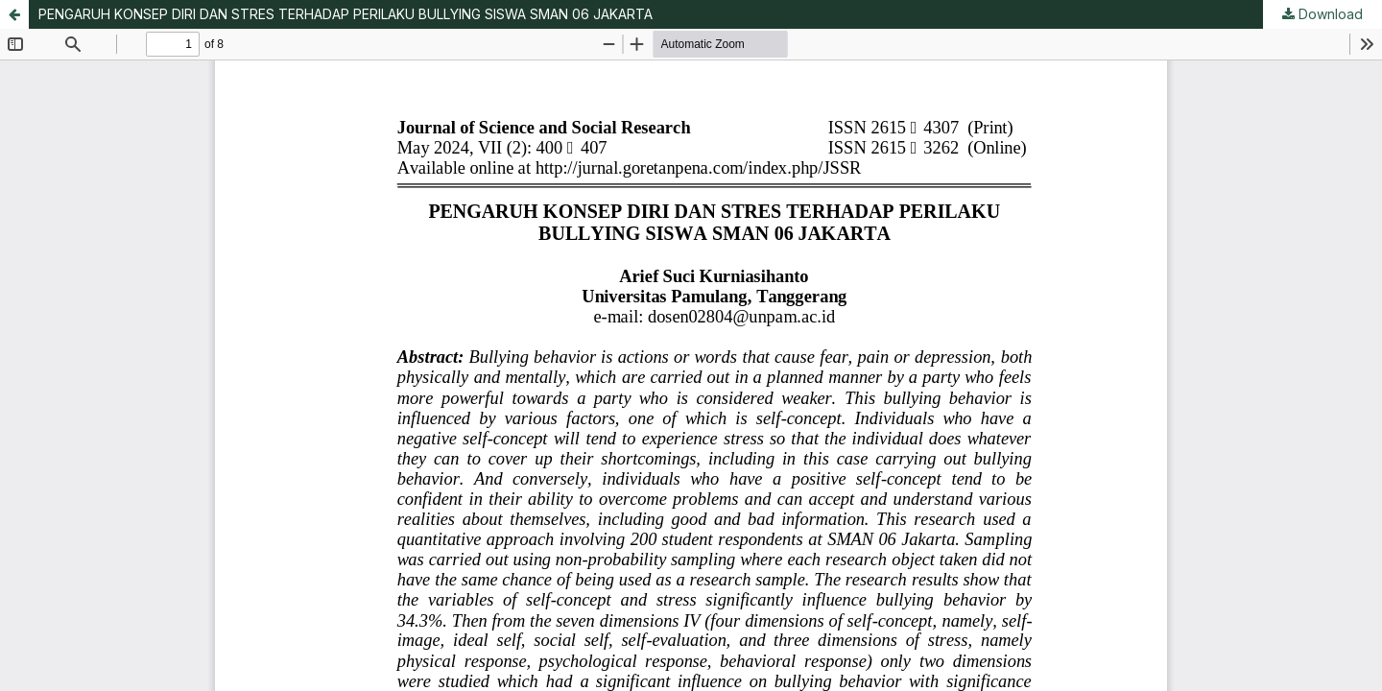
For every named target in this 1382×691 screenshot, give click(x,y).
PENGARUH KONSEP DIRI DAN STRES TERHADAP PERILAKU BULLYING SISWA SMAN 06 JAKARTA (345, 14)
